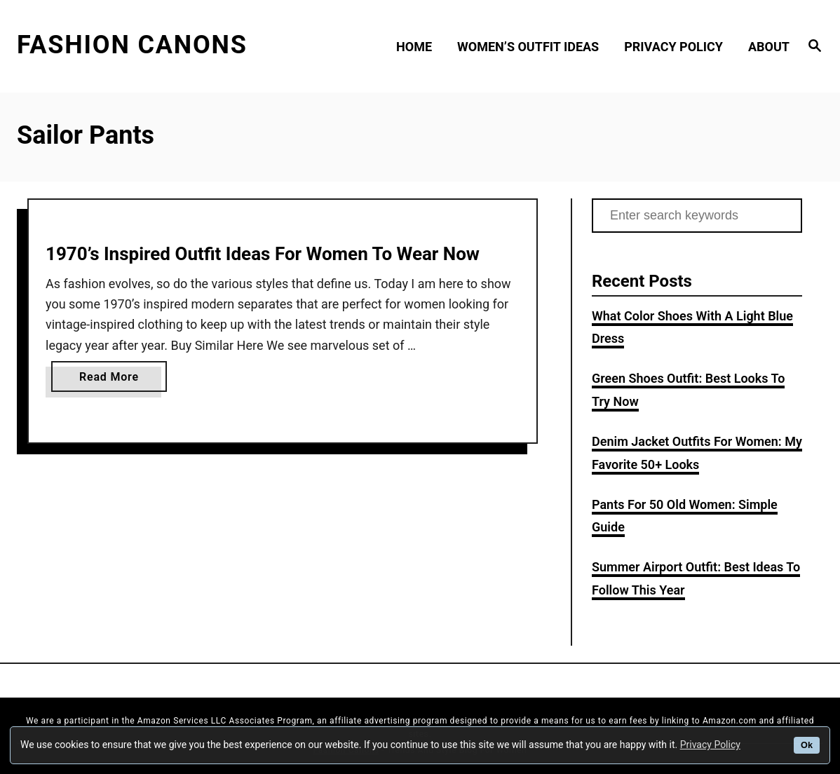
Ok (807, 745)
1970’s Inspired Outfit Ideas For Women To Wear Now (263, 253)
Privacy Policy (710, 744)
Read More (114, 379)
